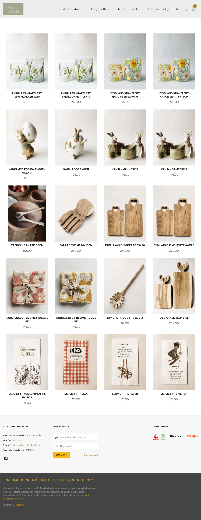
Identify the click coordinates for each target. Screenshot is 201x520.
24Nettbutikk (20, 504)
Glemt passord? (91, 455)
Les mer (76, 495)
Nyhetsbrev (85, 479)
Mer (179, 9)
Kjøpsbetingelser (25, 479)
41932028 (17, 440)
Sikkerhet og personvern (57, 479)
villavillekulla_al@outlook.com (26, 445)
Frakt (6, 479)
